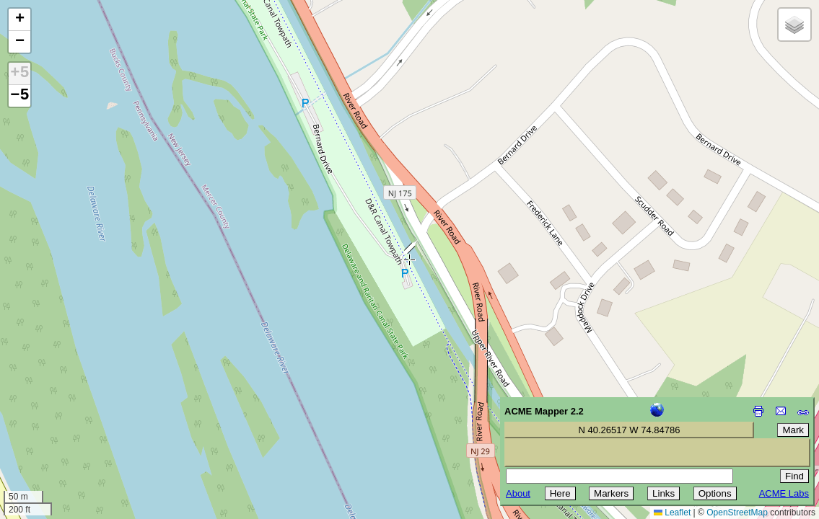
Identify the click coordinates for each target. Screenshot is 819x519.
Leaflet (672, 512)
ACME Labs (784, 493)
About (518, 493)
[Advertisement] (76, 417)
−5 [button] (19, 96)
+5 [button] (19, 73)
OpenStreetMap (737, 512)
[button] (19, 20)
